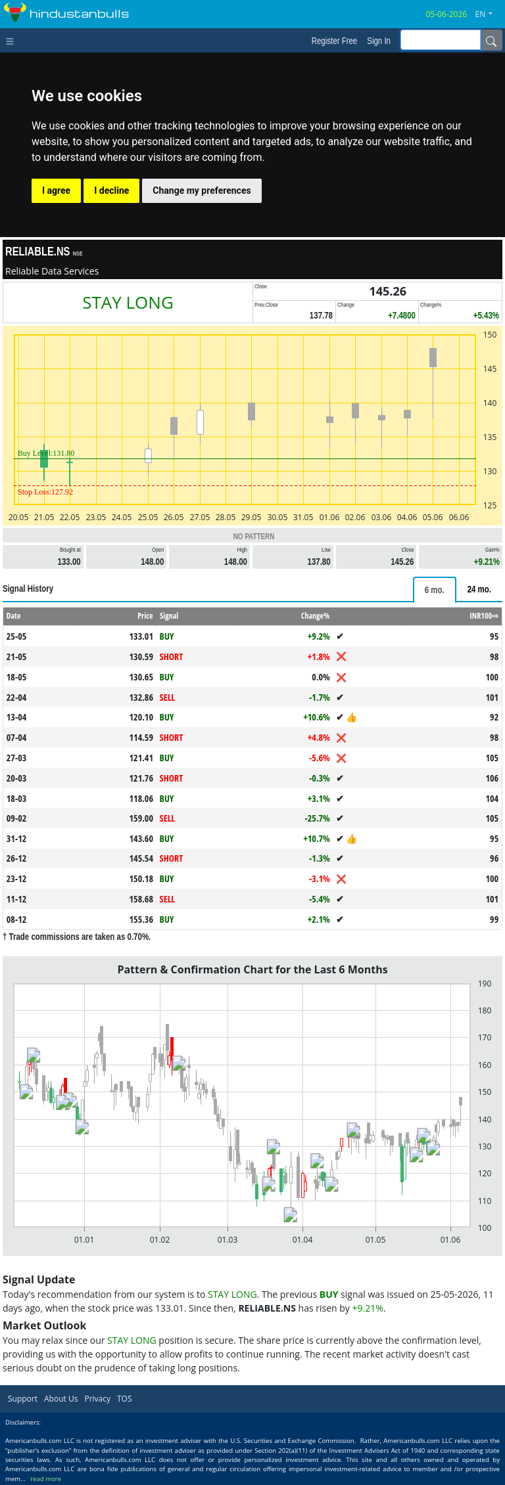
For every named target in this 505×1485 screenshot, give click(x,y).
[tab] (434, 590)
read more (45, 1478)
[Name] (491, 40)
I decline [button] (111, 190)
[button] (489, 14)
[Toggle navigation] (13, 40)
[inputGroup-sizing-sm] (440, 40)
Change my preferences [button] (202, 190)
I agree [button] (56, 190)
